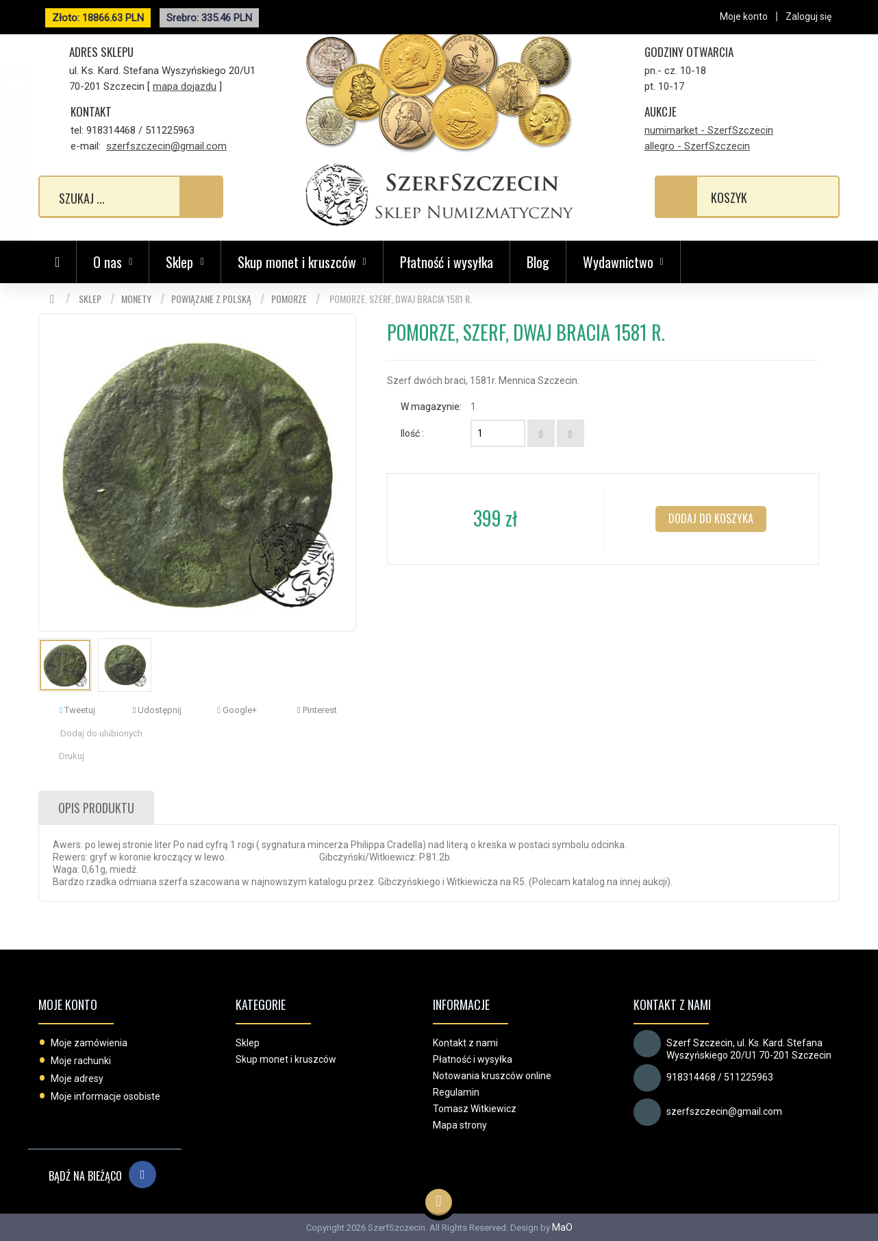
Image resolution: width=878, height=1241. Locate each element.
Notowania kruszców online (492, 1075)
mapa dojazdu (184, 86)
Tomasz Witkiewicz (474, 1108)
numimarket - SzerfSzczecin (708, 130)
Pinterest (317, 710)
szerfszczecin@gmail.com (166, 146)
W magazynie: (431, 406)
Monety (136, 298)
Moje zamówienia (89, 1042)
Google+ (237, 710)
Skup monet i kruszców (286, 1059)
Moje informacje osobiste (105, 1096)
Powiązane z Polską (211, 298)
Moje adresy (77, 1078)
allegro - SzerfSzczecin (697, 146)
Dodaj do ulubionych (101, 733)
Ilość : (412, 433)
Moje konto (67, 1004)
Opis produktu (96, 808)
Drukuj (71, 756)
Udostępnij (157, 710)
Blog (538, 262)
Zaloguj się (808, 16)
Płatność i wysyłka (446, 262)
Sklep (90, 298)
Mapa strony (460, 1125)
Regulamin (456, 1092)
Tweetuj (77, 710)
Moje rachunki (81, 1060)
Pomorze (289, 298)
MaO (562, 1227)
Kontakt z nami (465, 1042)
